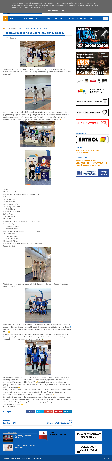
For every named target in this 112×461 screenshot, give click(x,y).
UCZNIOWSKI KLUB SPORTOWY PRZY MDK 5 (91, 163)
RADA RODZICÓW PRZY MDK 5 (86, 161)
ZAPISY (92, 18)
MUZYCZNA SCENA (82, 153)
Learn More (53, 11)
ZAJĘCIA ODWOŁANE (54, 18)
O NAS (12, 18)
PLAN (31, 18)
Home (5, 28)
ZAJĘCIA (21, 18)
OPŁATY (39, 18)
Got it (62, 11)
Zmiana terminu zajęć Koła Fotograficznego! (24, 446)
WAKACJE (69, 18)
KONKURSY (81, 18)
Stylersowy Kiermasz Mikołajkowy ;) (22, 437)
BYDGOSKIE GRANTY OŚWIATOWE (87, 151)
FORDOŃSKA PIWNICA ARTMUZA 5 (88, 165)
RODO (99, 22)
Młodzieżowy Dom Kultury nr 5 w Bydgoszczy (28, 458)
